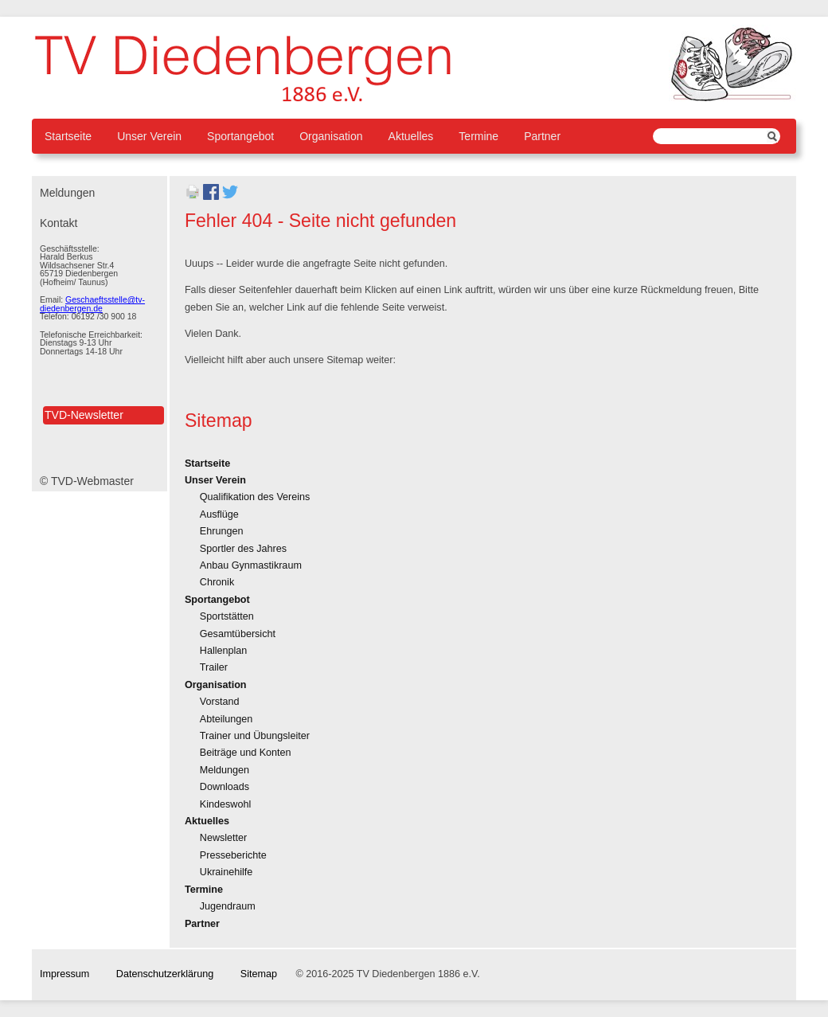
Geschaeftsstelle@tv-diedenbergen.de (92, 304)
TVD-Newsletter (84, 415)
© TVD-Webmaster (87, 481)
